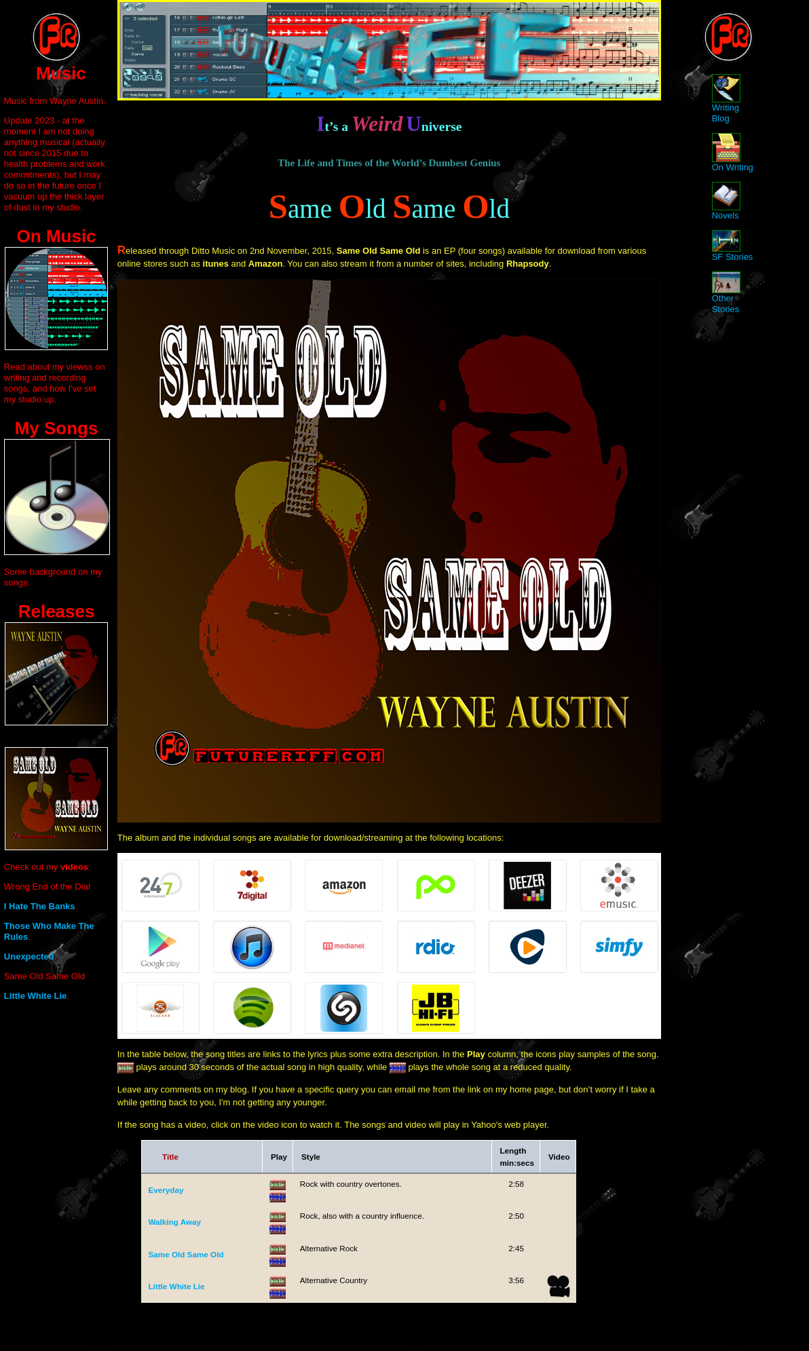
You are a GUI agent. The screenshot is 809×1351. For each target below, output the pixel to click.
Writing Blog (726, 103)
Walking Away (174, 1221)
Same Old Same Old (185, 1254)
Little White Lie (176, 1286)
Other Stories (726, 295)
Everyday (165, 1189)
